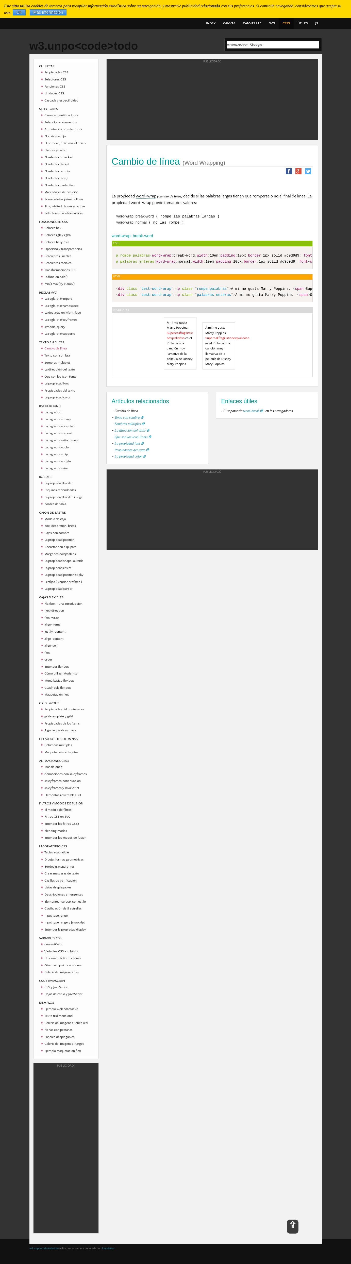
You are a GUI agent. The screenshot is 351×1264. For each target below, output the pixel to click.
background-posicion (59, 426)
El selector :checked (58, 157)
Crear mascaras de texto (61, 873)
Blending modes (55, 831)
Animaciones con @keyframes (65, 774)
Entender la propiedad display (65, 929)
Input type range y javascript (64, 922)
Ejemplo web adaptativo (61, 1009)
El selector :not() (56, 178)
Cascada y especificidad (61, 100)
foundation (108, 1248)
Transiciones (53, 767)
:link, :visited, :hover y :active (64, 206)
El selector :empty (57, 171)
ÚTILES (302, 23)
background (52, 412)
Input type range (56, 915)
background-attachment (61, 440)
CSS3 (286, 23)
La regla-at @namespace (61, 306)
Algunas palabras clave (60, 730)
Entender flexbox (56, 666)
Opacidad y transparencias (63, 249)
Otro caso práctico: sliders (63, 965)
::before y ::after (55, 150)
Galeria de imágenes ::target (64, 1044)
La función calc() (56, 277)
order (48, 659)
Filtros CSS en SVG (57, 816)
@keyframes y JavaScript (61, 788)
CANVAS (229, 23)
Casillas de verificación (60, 880)
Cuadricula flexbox (57, 687)
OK (19, 12)
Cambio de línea (55, 348)
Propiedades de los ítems (62, 723)
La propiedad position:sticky (63, 575)
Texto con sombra (57, 355)
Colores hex (52, 228)
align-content (53, 639)
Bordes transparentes (59, 866)
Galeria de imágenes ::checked (66, 1023)
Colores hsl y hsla (56, 242)
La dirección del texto (59, 369)
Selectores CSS (55, 79)
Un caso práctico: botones (62, 958)
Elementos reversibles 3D (62, 795)
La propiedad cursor (58, 589)
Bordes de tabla (55, 504)
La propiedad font (56, 383)
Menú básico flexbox (59, 680)
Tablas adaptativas (57, 852)
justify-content (54, 631)
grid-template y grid (58, 716)
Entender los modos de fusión (65, 837)
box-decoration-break (60, 526)
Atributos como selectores (63, 129)
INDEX (210, 23)
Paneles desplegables (59, 1037)
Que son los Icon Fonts (60, 376)
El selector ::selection (59, 185)
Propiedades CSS (56, 72)
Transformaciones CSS (60, 270)
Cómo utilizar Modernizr (61, 673)
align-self (51, 645)
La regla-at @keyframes (60, 320)
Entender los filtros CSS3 (61, 823)
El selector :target (56, 164)
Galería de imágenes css (61, 972)
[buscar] (273, 44)
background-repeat (58, 433)
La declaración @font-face (62, 312)
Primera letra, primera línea (63, 199)
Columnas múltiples (58, 745)
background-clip (56, 454)
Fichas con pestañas (58, 1030)
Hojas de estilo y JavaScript (63, 994)
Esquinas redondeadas (60, 490)
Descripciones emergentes (63, 894)
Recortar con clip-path (60, 547)
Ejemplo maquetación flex (62, 1051)
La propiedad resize (58, 568)
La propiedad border (58, 483)
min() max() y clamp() (59, 284)
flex (47, 652)
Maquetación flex (56, 694)
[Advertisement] (66, 1148)
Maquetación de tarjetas (61, 752)
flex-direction (54, 610)
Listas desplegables (58, 887)
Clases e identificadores (61, 115)
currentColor (53, 944)
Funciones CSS (54, 86)
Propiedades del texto (59, 390)
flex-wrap (51, 617)
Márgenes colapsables (60, 554)
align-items (52, 624)
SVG (272, 23)
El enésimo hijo (55, 136)
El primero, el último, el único (65, 143)
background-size (56, 468)
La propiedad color (57, 397)
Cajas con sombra (56, 533)
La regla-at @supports (59, 333)
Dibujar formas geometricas (64, 859)
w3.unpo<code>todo (83, 46)
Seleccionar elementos (60, 122)
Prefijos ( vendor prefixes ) (63, 582)
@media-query (54, 327)
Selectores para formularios (63, 213)
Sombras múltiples (57, 362)
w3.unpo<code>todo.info (44, 1248)
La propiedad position (59, 540)
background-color (57, 447)
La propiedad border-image (63, 497)
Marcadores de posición (61, 192)
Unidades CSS (54, 93)
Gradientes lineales (57, 256)
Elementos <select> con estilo (65, 901)
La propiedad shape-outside (63, 561)
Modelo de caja (55, 519)
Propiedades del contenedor (64, 709)
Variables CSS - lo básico (61, 951)
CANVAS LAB (252, 23)
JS (316, 23)
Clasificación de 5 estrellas (63, 908)
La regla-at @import (58, 298)
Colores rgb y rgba (57, 235)
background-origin (57, 461)
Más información (48, 12)
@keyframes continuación (62, 781)
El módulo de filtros (58, 810)
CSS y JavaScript (56, 987)
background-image (57, 419)
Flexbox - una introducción (63, 603)
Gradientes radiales (58, 263)
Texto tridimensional (58, 1016)
